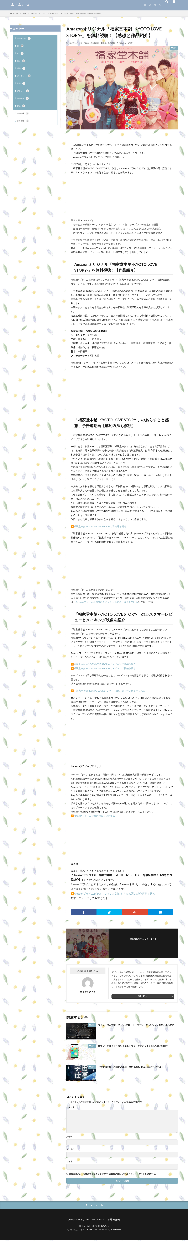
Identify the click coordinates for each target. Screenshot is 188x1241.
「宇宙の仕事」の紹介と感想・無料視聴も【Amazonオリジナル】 (137, 1066)
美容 (21, 62)
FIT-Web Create (89, 1230)
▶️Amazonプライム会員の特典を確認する (93, 815)
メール (70, 1149)
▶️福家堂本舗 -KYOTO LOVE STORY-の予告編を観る (98, 526)
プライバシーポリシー (76, 1219)
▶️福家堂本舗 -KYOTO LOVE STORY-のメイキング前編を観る (103, 664)
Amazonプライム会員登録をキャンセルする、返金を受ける (106, 601)
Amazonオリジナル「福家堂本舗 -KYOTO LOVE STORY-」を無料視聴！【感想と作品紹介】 (66, 13)
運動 (21, 69)
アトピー (23, 93)
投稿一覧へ (142, 996)
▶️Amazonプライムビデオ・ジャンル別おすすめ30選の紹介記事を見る (113, 893)
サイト (69, 1161)
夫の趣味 (111, 43)
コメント (70, 1107)
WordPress (117, 1230)
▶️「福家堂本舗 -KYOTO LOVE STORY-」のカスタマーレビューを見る (108, 690)
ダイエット (24, 77)
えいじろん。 (102, 1226)
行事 (21, 85)
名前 (69, 1137)
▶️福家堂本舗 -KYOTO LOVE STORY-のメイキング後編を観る (103, 668)
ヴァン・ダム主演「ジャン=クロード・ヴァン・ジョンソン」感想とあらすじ (137, 1026)
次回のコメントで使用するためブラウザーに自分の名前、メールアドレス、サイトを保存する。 (113, 1174)
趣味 (24, 13)
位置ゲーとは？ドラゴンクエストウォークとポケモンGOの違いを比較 (137, 1047)
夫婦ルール (24, 38)
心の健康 (23, 101)
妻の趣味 (23, 124)
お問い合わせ (116, 1219)
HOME (15, 13)
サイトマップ (99, 1219)
